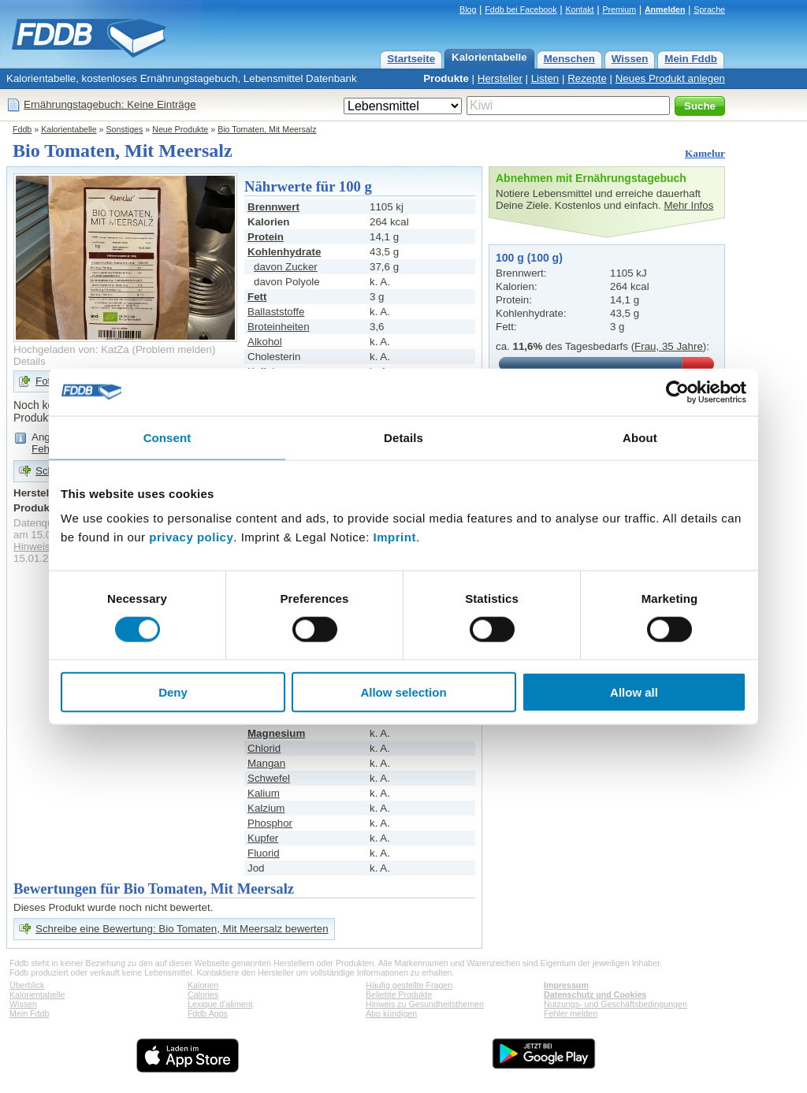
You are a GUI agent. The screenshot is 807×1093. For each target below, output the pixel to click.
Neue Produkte (180, 129)
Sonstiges (124, 129)
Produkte (446, 78)
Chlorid (264, 748)
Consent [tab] (167, 437)
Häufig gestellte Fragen (409, 985)
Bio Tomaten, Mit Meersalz (267, 129)
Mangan (266, 763)
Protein (265, 237)
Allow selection (403, 692)
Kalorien (203, 985)
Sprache (709, 9)
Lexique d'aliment (220, 1004)
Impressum (566, 985)
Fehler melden (570, 1013)
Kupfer (262, 838)
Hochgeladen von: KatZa (71, 349)
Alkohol (264, 342)
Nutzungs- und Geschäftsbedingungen (615, 1004)
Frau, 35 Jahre (668, 346)
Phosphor (269, 823)
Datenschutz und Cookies (595, 994)
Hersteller (500, 78)
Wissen (630, 59)
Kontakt (579, 9)
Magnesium (276, 733)
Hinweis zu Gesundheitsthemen (425, 1004)
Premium (619, 9)
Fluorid (263, 853)
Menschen (569, 59)
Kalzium (265, 808)
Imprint (395, 537)
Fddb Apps (208, 1013)
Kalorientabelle (489, 57)
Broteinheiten (278, 327)
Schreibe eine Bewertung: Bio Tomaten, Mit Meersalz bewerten (182, 929)
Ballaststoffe (275, 312)
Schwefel (268, 778)
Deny (173, 692)
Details (29, 361)
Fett (256, 297)
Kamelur (705, 153)
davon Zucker (286, 267)
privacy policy (191, 537)
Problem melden (174, 349)
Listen (545, 78)
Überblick (26, 985)
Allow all (634, 692)
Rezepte (587, 78)
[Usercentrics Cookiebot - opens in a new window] (677, 391)
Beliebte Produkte (399, 994)
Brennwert (273, 207)
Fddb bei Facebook (520, 9)
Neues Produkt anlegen (670, 78)
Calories (203, 994)
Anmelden (665, 9)
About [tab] (640, 437)
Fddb (22, 129)
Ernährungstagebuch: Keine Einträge (110, 104)
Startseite (411, 59)
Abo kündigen (391, 1013)
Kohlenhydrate (284, 252)
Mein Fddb (690, 59)
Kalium (263, 793)
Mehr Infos (688, 205)
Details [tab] (403, 437)
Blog (467, 9)
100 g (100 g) (529, 257)
